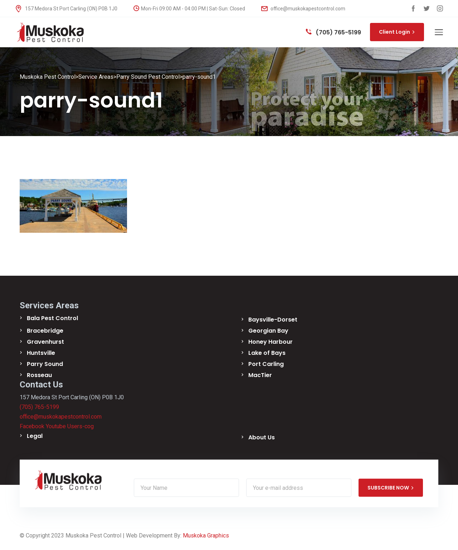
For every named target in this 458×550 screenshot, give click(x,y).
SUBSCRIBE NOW (390, 487)
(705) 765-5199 (333, 32)
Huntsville (41, 353)
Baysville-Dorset (272, 319)
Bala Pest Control (52, 318)
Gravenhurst (45, 342)
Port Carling (266, 364)
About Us (261, 437)
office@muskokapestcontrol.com (303, 8)
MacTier (260, 375)
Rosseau (39, 375)
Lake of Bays (267, 353)
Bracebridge (45, 331)
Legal (35, 436)
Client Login (397, 31)
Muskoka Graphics (206, 535)
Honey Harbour (270, 342)
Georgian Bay (268, 331)
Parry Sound (45, 364)
